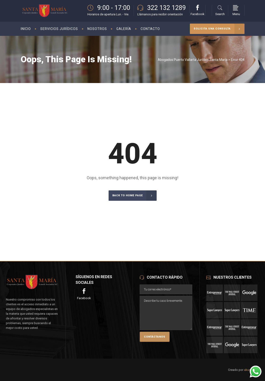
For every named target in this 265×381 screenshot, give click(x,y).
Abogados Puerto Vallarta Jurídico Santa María (193, 59)
